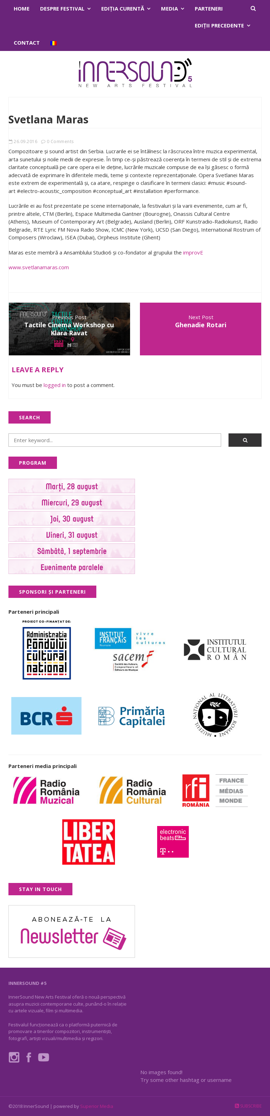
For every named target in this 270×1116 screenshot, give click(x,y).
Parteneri (209, 8)
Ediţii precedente (219, 25)
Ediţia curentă (122, 8)
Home (22, 8)
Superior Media (96, 1106)
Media (169, 8)
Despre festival (62, 8)
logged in (55, 384)
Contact (27, 42)
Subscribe (248, 1106)
